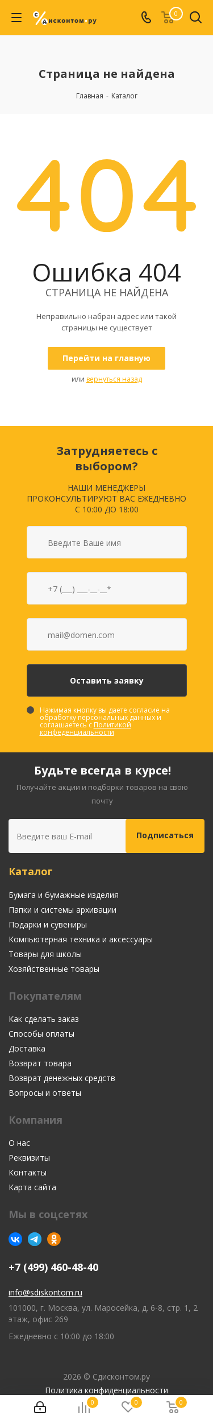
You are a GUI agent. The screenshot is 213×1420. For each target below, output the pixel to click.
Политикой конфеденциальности (85, 728)
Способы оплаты (41, 1033)
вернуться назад (114, 379)
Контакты (28, 1172)
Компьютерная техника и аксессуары (81, 939)
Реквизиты (29, 1157)
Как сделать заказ (44, 1018)
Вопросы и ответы (45, 1092)
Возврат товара (40, 1063)
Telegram (34, 1239)
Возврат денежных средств (62, 1078)
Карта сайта (32, 1187)
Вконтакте (15, 1239)
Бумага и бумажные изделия (64, 894)
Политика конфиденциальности (106, 1390)
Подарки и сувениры (48, 924)
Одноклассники (54, 1239)
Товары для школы (45, 954)
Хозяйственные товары (54, 968)
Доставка (27, 1048)
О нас (19, 1142)
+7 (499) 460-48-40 (53, 1267)
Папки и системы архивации (62, 909)
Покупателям (45, 996)
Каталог (31, 871)
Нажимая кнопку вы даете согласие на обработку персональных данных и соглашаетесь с (105, 721)
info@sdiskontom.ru (45, 1292)
